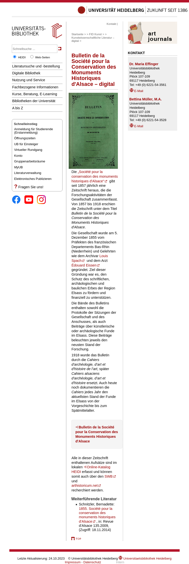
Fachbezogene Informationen (35, 87)
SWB (109, 476)
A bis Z (17, 108)
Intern (120, 562)
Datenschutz (92, 562)
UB (18, 167)
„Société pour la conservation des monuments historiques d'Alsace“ (94, 176)
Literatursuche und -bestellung (36, 66)
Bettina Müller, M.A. (145, 99)
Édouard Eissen (83, 265)
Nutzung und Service (28, 80)
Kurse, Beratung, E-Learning (34, 94)
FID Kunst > (96, 34)
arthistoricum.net (84, 485)
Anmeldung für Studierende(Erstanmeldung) (33, 130)
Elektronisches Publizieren (32, 179)
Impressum (72, 562)
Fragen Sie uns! (31, 187)
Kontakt (111, 23)
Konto (18, 155)
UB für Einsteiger (26, 144)
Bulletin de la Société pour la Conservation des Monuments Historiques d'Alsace (96, 434)
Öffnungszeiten (24, 138)
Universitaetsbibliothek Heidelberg (145, 558)
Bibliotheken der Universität (33, 101)
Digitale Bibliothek (26, 73)
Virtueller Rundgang (28, 150)
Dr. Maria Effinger (143, 64)
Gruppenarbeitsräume (29, 161)
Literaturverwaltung (27, 173)
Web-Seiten (42, 57)
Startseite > (78, 34)
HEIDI (22, 57)
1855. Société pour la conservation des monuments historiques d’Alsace (97, 515)
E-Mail (136, 91)
